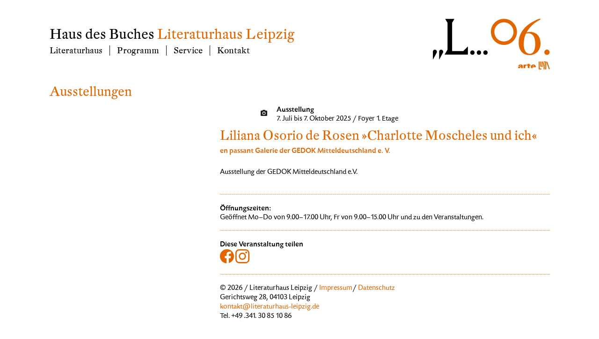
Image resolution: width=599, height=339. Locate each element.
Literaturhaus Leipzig (225, 34)
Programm (138, 50)
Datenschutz (376, 288)
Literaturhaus (76, 50)
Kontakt (233, 50)
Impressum (335, 288)
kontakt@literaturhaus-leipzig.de (269, 307)
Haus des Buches (102, 34)
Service (188, 50)
